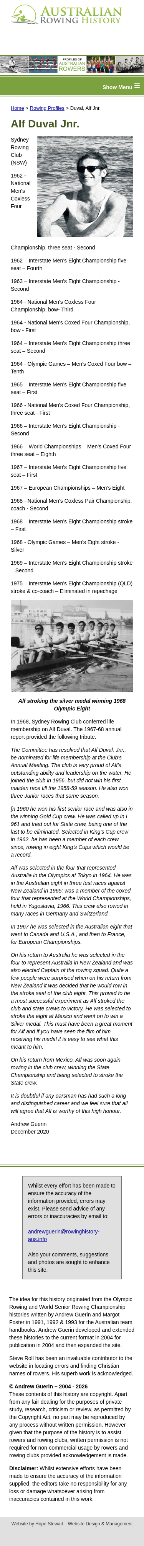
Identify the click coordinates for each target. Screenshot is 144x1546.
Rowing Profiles (47, 108)
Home (17, 108)
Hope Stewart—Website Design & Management (83, 1523)
